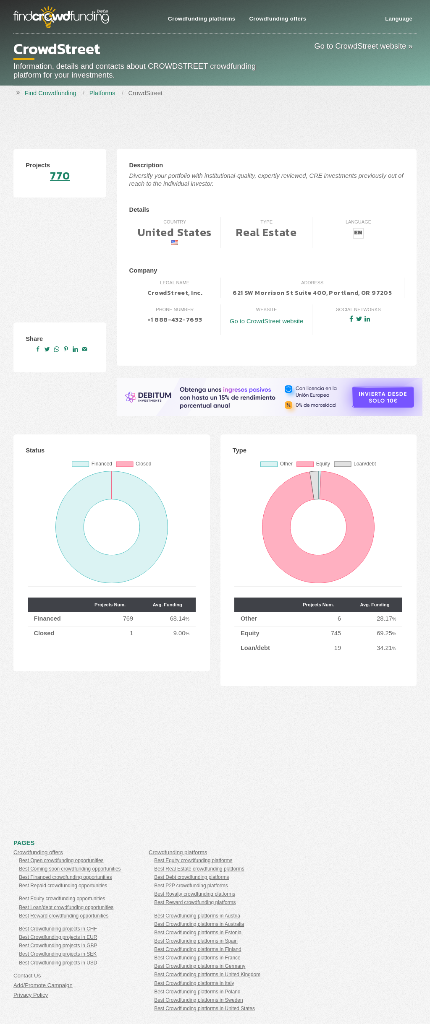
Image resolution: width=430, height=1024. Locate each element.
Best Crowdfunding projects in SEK (58, 954)
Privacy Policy (30, 995)
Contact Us (27, 975)
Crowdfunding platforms (201, 19)
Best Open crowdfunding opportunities (61, 860)
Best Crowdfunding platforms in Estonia (197, 933)
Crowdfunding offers (277, 19)
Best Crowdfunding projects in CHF (58, 929)
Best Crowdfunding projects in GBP (58, 946)
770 (60, 176)
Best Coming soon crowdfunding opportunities (70, 869)
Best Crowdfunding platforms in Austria (197, 916)
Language (398, 19)
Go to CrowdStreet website (266, 321)
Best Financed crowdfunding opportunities (65, 877)
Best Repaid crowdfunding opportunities (63, 886)
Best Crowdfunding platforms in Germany (199, 966)
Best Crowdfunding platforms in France (197, 958)
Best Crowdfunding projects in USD (58, 963)
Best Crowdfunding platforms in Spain (196, 941)
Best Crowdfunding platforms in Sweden (198, 1000)
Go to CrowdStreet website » (364, 46)
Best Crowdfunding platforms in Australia (199, 924)
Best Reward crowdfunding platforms (195, 902)
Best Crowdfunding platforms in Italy (194, 983)
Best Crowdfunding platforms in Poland (197, 992)
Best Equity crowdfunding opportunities (62, 899)
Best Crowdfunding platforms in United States (204, 1008)
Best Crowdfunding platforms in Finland (197, 949)
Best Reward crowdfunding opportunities (63, 916)
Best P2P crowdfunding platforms (191, 886)
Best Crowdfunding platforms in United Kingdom (207, 974)
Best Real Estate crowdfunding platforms (199, 869)
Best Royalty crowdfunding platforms (194, 894)
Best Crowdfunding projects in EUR (58, 937)
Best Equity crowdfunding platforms (193, 860)
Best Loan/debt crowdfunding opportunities (66, 907)
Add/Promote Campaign (43, 985)
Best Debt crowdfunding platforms (191, 877)
